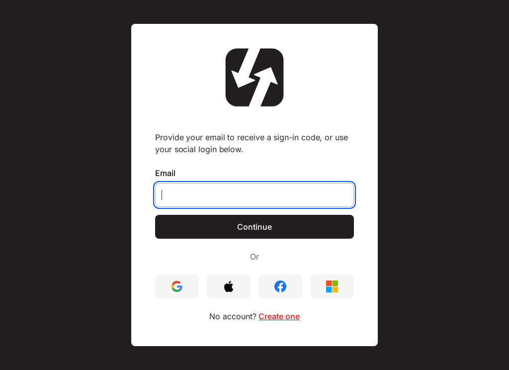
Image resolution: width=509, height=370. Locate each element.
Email (165, 173)
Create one (278, 316)
